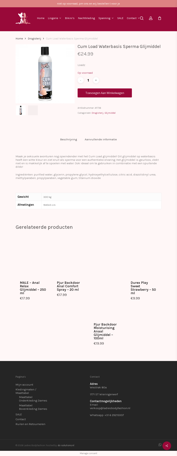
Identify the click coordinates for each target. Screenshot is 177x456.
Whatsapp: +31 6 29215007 (107, 415)
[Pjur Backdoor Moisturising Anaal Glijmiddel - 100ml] (106, 276)
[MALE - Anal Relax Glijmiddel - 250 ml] (33, 255)
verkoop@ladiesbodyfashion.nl (110, 408)
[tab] (69, 139)
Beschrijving (68, 139)
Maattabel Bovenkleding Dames (33, 407)
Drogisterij (34, 38)
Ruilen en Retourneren (30, 424)
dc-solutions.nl (66, 445)
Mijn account (24, 384)
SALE (19, 414)
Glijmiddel (110, 112)
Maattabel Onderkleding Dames (33, 398)
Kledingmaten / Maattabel (26, 391)
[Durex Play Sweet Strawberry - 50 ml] (143, 255)
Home (19, 38)
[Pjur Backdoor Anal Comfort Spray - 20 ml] (70, 255)
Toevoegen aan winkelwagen (104, 93)
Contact (21, 419)
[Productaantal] (88, 80)
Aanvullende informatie (101, 139)
